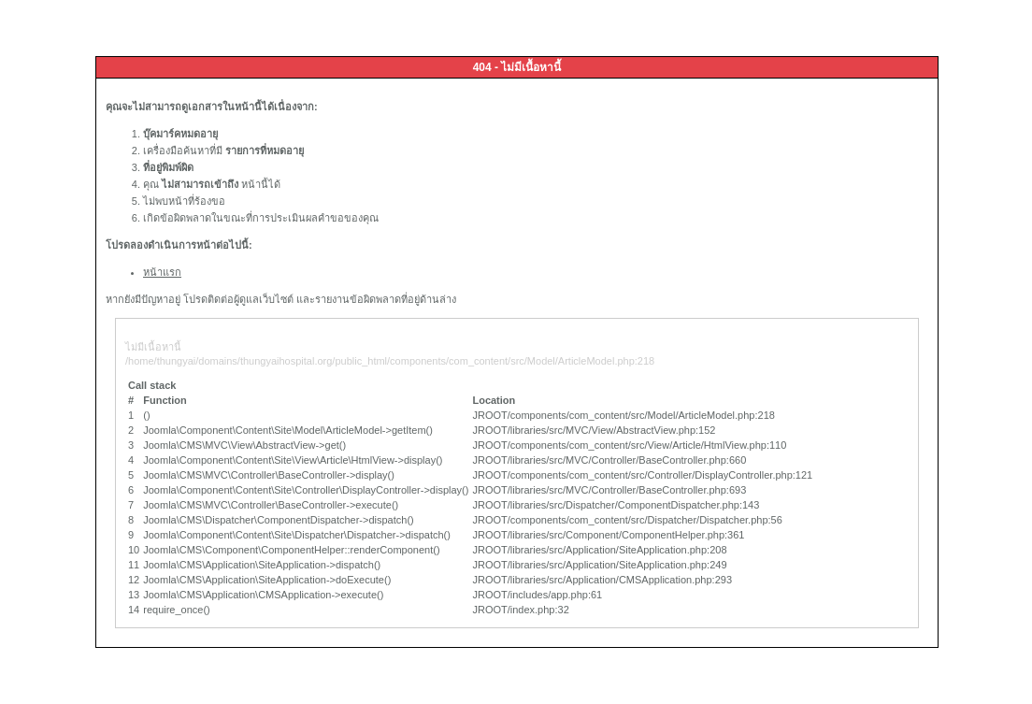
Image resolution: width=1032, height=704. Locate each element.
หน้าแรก (162, 272)
